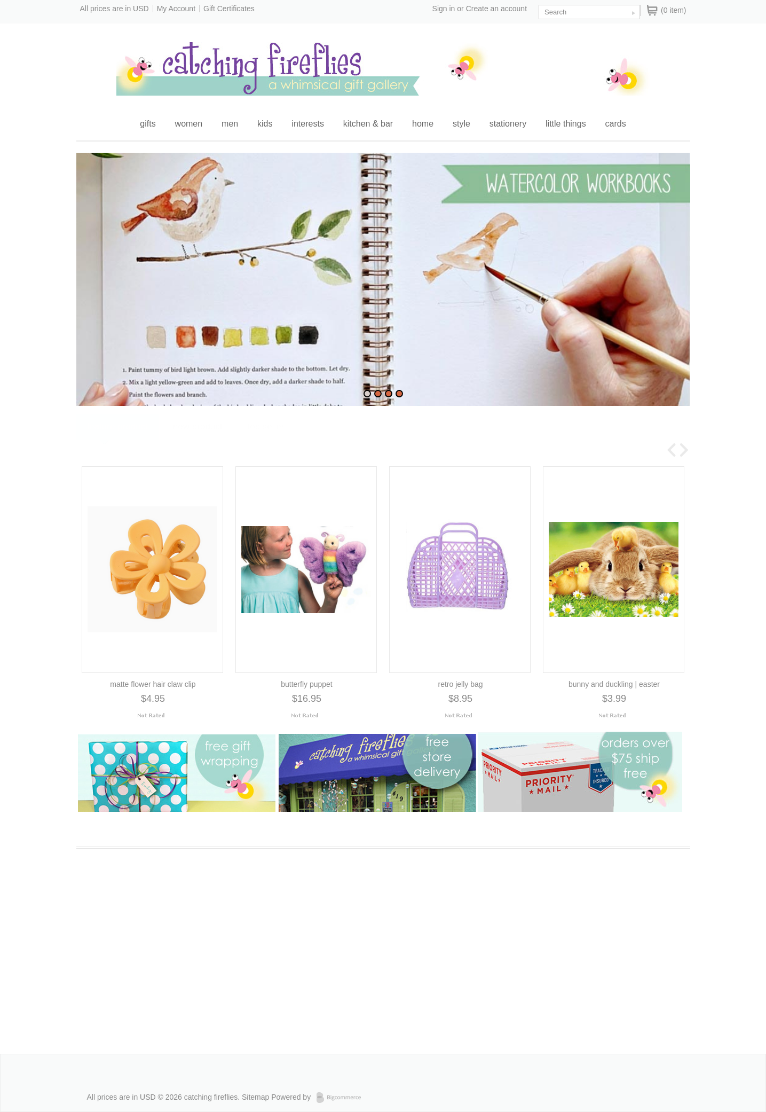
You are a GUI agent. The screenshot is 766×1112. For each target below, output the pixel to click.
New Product (198, 441)
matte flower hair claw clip (152, 684)
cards (615, 123)
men (230, 123)
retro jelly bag (460, 684)
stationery (507, 123)
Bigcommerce (342, 1097)
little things (566, 123)
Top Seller (266, 441)
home (422, 123)
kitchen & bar (368, 123)
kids (264, 123)
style (461, 123)
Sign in (443, 8)
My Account (176, 8)
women (189, 123)
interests (307, 123)
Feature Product (117, 441)
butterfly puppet (307, 684)
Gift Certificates (229, 8)
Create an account (496, 8)
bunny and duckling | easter (614, 684)
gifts (147, 123)
